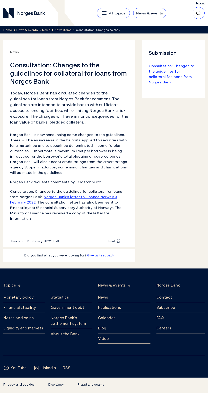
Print (111, 241)
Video (103, 338)
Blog (102, 328)
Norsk (200, 3)
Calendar (106, 318)
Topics (9, 285)
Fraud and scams (91, 384)
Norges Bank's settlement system (68, 320)
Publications (109, 307)
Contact (164, 297)
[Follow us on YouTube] (15, 368)
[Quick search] (199, 13)
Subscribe (165, 307)
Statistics (60, 297)
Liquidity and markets (23, 328)
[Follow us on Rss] (66, 368)
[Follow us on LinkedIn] (45, 368)
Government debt (67, 307)
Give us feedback (100, 255)
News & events (112, 285)
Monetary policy (18, 297)
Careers (163, 328)
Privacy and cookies (19, 384)
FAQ (160, 318)
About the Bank (65, 334)
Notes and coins (18, 318)
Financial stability (19, 307)
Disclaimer (56, 384)
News (103, 297)
